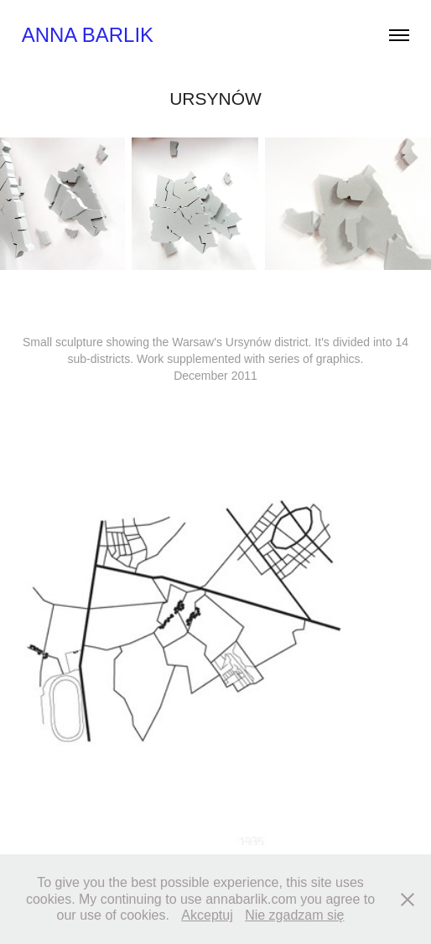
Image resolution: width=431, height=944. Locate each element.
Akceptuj (206, 915)
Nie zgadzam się (294, 915)
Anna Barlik (87, 34)
